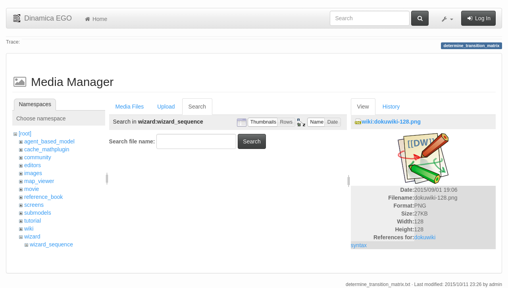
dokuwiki (425, 237)
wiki (28, 228)
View (363, 106)
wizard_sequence (51, 244)
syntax (359, 245)
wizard (32, 236)
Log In (478, 18)
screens (34, 205)
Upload (166, 106)
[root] (25, 133)
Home (95, 19)
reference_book (43, 197)
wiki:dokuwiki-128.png (391, 121)
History (391, 106)
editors (32, 165)
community (37, 157)
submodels (37, 213)
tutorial (32, 220)
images (33, 173)
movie (31, 189)
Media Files (129, 106)
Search (197, 106)
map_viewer (39, 181)
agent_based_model (49, 141)
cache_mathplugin (46, 149)
